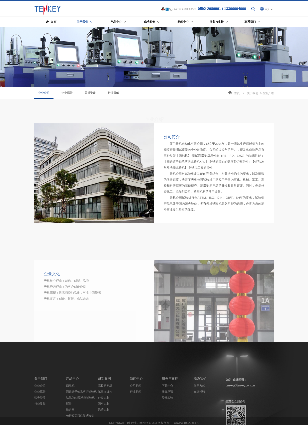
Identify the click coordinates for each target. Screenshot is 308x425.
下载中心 (167, 407)
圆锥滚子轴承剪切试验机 (81, 413)
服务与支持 (170, 400)
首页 (237, 93)
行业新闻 (135, 413)
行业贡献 (113, 93)
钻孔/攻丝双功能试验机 (80, 419)
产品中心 (72, 400)
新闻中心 (136, 400)
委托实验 (167, 419)
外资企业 (103, 419)
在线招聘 (199, 413)
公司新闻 (135, 407)
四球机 (70, 407)
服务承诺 (167, 413)
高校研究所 (105, 407)
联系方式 (199, 407)
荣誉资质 (90, 93)
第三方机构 (105, 413)
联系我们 (200, 400)
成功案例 (104, 400)
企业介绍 (43, 95)
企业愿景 (67, 93)
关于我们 (252, 93)
